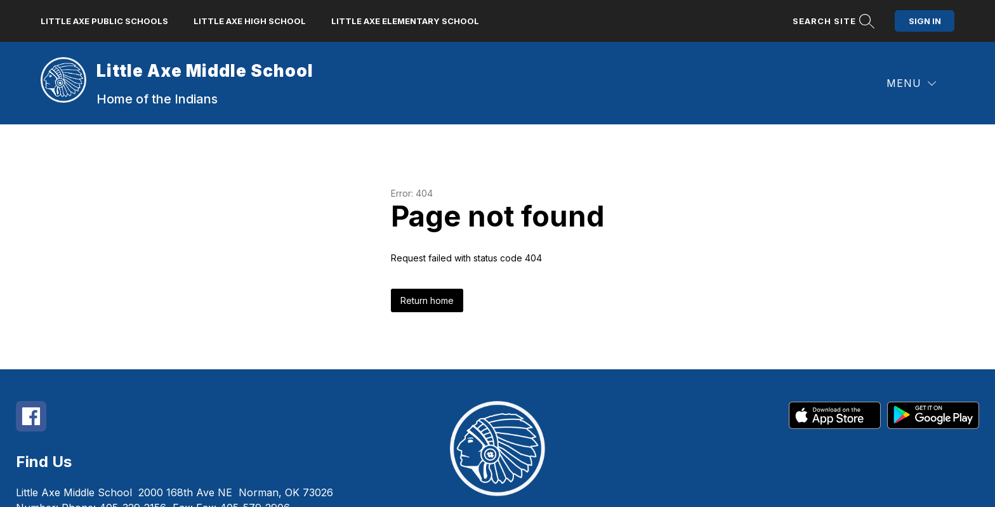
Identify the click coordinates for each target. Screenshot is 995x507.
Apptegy (525, 489)
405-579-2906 (255, 439)
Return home (427, 232)
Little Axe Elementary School (405, 18)
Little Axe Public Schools (104, 18)
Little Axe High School (250, 18)
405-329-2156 (132, 439)
